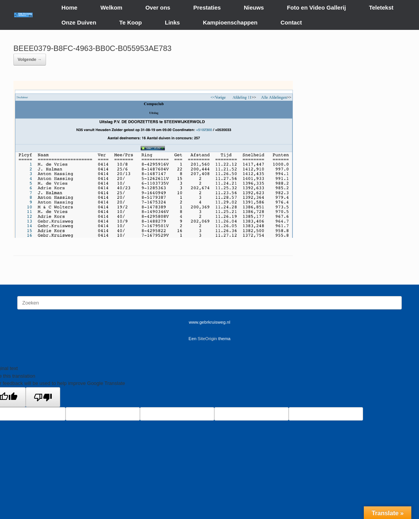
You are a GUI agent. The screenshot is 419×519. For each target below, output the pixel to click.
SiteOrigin (207, 338)
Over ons (157, 7)
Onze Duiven (78, 22)
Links (172, 22)
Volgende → (30, 59)
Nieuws (254, 7)
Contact (291, 22)
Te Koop (130, 22)
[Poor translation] (43, 397)
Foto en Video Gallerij (316, 7)
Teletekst (381, 7)
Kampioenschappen (230, 22)
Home (69, 7)
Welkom (111, 7)
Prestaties (207, 7)
